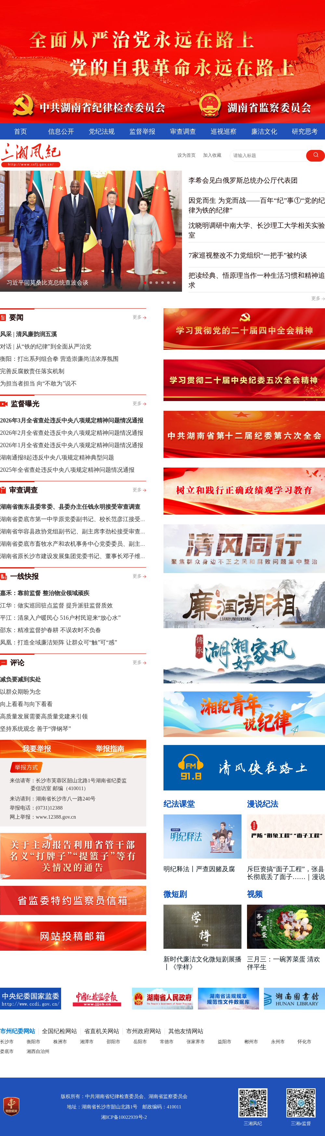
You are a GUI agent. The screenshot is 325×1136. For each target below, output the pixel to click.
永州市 (278, 1041)
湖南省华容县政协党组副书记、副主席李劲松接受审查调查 (76, 531)
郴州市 (251, 1041)
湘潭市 (87, 1041)
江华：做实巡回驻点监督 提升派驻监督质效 (56, 605)
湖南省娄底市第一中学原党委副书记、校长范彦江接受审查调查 (82, 519)
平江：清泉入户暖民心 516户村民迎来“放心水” (60, 618)
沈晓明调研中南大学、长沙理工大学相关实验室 (256, 230)
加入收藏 (212, 155)
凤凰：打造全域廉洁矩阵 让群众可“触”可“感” (58, 642)
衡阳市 (33, 1041)
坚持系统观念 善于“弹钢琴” (35, 729)
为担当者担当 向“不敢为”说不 (38, 383)
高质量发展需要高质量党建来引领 (44, 716)
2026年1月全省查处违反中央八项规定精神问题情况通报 (71, 445)
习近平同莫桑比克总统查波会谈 (47, 282)
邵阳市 (113, 1041)
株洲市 (60, 1041)
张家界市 (196, 1041)
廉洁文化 (264, 131)
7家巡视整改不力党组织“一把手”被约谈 (247, 255)
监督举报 (142, 131)
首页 (20, 131)
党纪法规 (102, 131)
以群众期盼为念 (20, 692)
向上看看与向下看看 (26, 704)
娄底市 (7, 1051)
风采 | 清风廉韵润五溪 (28, 334)
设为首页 (186, 155)
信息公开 (61, 131)
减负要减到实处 (20, 679)
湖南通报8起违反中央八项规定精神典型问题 (57, 457)
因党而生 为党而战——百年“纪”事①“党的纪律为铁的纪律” (256, 205)
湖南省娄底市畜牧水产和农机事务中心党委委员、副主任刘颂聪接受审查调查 (99, 544)
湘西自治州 (38, 1051)
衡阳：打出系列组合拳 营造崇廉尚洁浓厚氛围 (59, 359)
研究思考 (305, 131)
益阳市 (224, 1041)
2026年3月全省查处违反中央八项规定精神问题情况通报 (71, 420)
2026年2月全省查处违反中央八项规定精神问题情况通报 (71, 433)
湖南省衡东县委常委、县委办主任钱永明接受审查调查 (70, 507)
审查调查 (183, 131)
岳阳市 (140, 1041)
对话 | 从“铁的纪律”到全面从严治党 (45, 346)
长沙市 (7, 1041)
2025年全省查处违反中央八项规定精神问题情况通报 (67, 470)
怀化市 (304, 1041)
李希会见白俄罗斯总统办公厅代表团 (243, 180)
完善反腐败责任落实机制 (32, 371)
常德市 (167, 1041)
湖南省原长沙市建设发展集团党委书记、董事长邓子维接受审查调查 (88, 556)
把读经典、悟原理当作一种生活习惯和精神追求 (256, 280)
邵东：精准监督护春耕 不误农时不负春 (50, 630)
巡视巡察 (224, 131)
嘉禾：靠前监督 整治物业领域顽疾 (44, 593)
